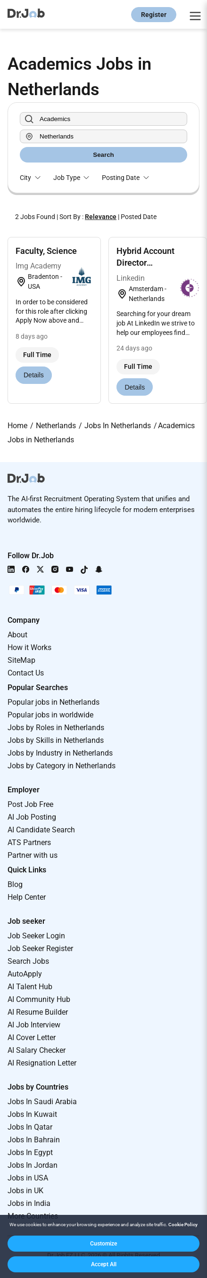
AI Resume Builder (38, 1012)
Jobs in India (29, 1203)
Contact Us (26, 672)
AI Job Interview (34, 1024)
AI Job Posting (32, 817)
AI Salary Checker (37, 1050)
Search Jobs (28, 961)
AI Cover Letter (32, 1037)
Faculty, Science (46, 251)
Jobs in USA (28, 1177)
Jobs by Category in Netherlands (62, 765)
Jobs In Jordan (33, 1165)
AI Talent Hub (30, 986)
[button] (103, 1244)
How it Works (29, 647)
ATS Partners (29, 842)
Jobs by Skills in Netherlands (56, 740)
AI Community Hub (39, 999)
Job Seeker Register (40, 948)
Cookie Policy (183, 1224)
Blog (15, 884)
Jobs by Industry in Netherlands (60, 753)
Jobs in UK (25, 1190)
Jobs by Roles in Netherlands (56, 727)
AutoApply (25, 973)
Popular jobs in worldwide (50, 714)
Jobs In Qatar (30, 1127)
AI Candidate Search (41, 829)
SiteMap (21, 660)
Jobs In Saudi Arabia (42, 1101)
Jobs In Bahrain (34, 1139)
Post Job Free (30, 804)
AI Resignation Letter (42, 1062)
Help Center (27, 897)
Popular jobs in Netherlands (53, 702)
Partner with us (33, 855)
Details (34, 375)
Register (153, 14)
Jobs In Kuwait (32, 1114)
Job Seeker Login (36, 935)
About (17, 634)
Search (103, 154)
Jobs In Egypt (30, 1152)
